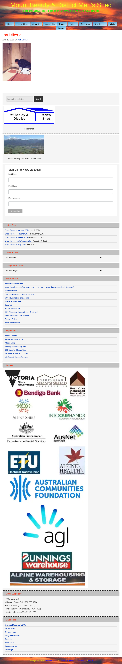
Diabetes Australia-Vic (14, 301)
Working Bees (10, 649)
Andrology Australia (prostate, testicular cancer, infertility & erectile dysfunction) (39, 287)
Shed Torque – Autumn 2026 (17, 230)
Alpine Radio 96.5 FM (14, 339)
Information (10, 628)
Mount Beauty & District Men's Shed (61, 5)
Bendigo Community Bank (16, 346)
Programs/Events (12, 635)
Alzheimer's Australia (14, 283)
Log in (90, 660)
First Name (12, 186)
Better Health (11, 290)
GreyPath (9, 305)
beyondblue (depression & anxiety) (19, 294)
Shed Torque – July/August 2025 (19, 241)
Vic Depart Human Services (16, 357)
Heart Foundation (12, 308)
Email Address (14, 198)
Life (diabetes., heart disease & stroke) (21, 312)
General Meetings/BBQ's (15, 625)
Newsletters (10, 632)
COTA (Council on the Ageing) (17, 297)
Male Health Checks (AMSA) (17, 315)
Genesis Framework (68, 660)
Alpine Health (11, 335)
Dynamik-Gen (50, 660)
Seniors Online (11, 319)
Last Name (12, 174)
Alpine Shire (10, 343)
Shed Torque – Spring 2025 (16, 237)
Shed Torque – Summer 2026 (17, 233)
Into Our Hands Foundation (16, 353)
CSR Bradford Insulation (15, 350)
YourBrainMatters (12, 322)
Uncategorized (11, 646)
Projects (8, 639)
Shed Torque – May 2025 (15, 244)
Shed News (9, 642)
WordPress (82, 660)
